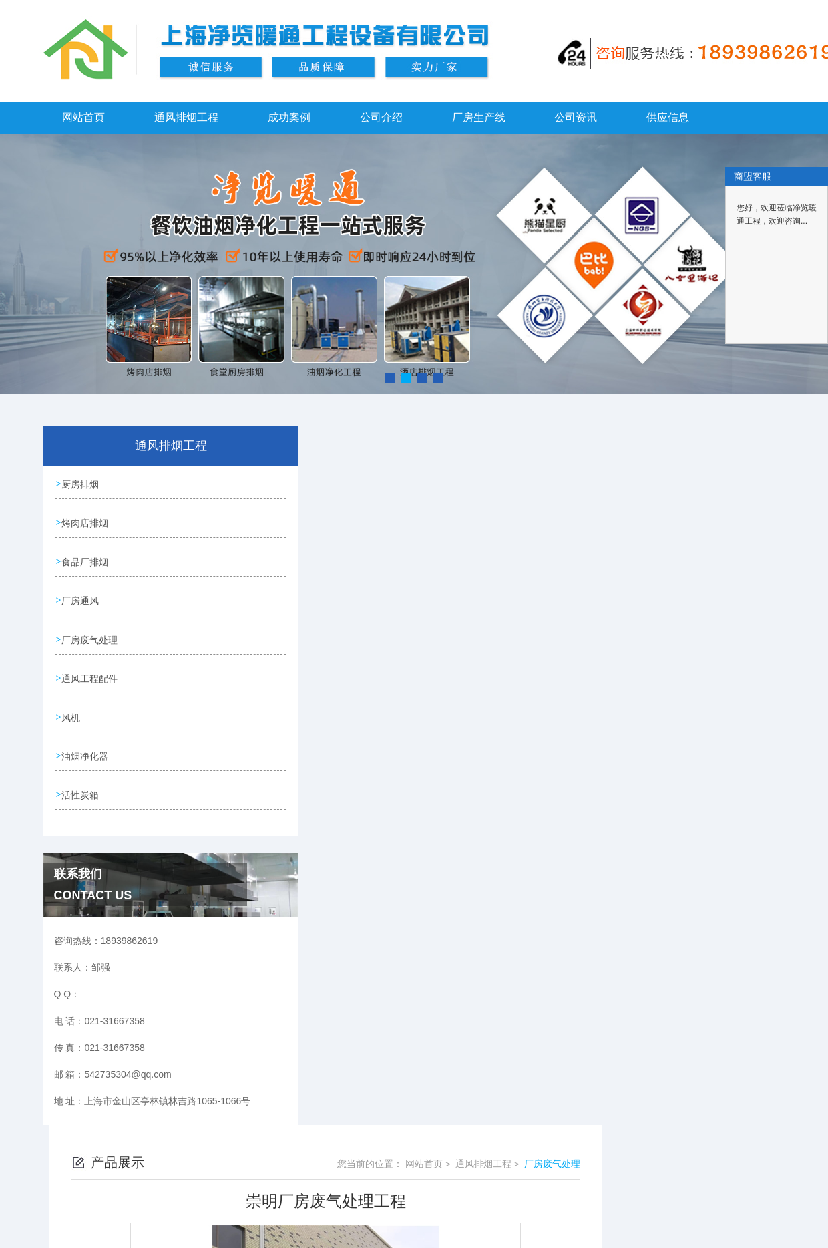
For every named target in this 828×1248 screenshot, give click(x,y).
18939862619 (324, 1198)
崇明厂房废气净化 (343, 852)
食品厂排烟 (86, 560)
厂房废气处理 (91, 636)
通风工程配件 (91, 674)
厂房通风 (81, 598)
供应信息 (667, 117)
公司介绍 (381, 117)
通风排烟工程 (186, 117)
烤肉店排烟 (86, 522)
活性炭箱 (81, 789)
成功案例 (289, 117)
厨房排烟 (81, 484)
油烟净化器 (86, 751)
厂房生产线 (478, 117)
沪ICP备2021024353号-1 (543, 1220)
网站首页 (83, 117)
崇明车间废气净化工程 (353, 875)
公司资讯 (575, 117)
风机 (72, 713)
